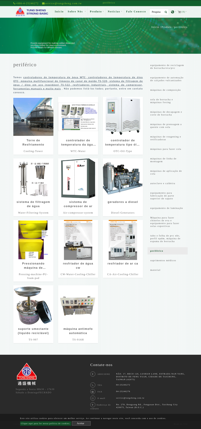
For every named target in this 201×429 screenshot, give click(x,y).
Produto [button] (96, 11)
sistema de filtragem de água (33, 204)
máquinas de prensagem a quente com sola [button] (166, 125)
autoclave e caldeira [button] (162, 183)
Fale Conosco (136, 11)
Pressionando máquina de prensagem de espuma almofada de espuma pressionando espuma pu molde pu (33, 266)
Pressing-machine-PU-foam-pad (33, 276)
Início (60, 11)
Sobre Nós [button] (76, 11)
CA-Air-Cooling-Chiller (123, 274)
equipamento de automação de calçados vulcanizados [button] (167, 79)
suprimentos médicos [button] (163, 260)
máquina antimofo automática (78, 331)
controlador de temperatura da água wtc (78, 143)
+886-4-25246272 (26, 3)
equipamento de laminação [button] (166, 208)
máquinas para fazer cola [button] (165, 149)
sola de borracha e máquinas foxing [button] (161, 101)
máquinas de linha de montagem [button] (163, 160)
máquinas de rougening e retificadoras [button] (165, 138)
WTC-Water (78, 151)
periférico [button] (156, 251)
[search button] (165, 12)
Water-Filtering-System (33, 212)
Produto (167, 27)
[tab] (168, 67)
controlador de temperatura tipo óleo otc (123, 143)
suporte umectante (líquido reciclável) (33, 331)
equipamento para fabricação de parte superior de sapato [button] (162, 196)
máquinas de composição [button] (165, 90)
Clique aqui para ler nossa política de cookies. (45, 423)
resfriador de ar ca (123, 263)
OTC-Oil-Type (123, 151)
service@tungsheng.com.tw (130, 398)
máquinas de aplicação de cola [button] (166, 172)
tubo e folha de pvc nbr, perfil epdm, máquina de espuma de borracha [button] (165, 238)
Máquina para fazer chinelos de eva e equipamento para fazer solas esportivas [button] (164, 221)
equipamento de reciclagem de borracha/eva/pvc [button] (167, 66)
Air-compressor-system (78, 212)
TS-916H (78, 339)
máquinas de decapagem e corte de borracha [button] (166, 113)
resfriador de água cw (78, 265)
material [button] (155, 270)
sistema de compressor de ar (78, 204)
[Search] (159, 12)
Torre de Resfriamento (33, 142)
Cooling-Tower (33, 151)
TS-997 (33, 339)
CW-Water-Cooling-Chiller (78, 274)
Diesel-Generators (123, 212)
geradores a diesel (123, 202)
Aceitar (80, 423)
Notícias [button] (114, 11)
